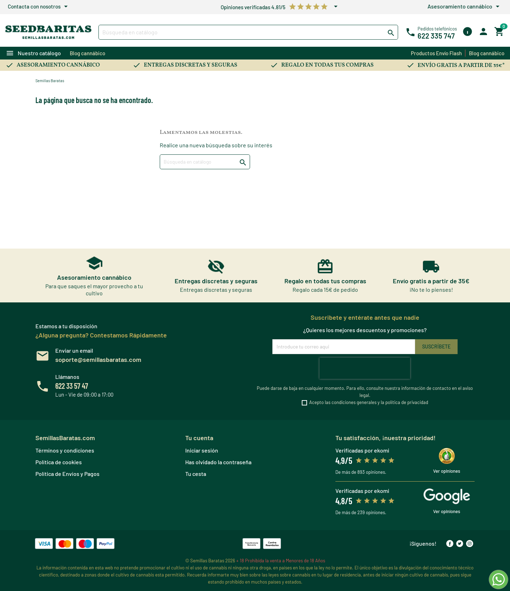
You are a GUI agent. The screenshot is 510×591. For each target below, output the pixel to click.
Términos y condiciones (64, 450)
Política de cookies (58, 462)
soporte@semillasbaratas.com (98, 359)
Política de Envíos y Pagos (67, 473)
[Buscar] (248, 32)
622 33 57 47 (71, 385)
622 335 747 (436, 36)
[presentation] (364, 368)
